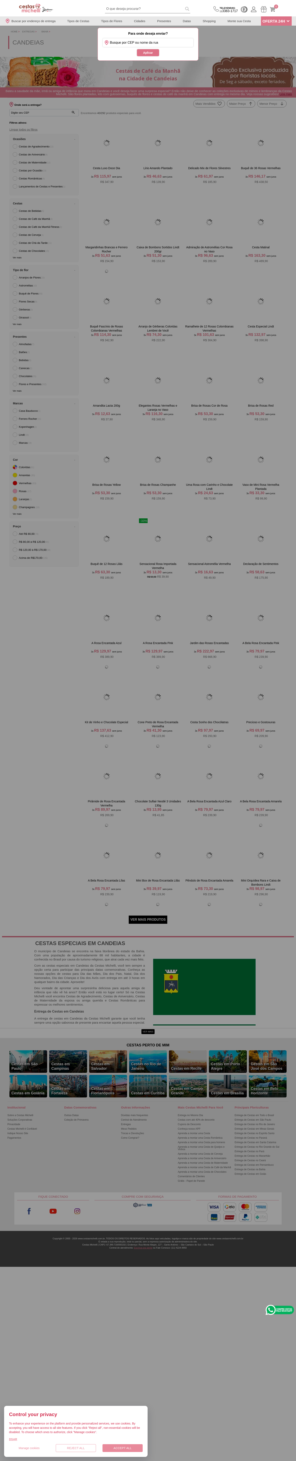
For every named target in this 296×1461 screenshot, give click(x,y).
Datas (187, 21)
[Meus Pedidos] (264, 9)
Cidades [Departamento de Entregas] (139, 21)
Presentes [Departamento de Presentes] (164, 21)
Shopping (209, 21)
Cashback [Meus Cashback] (244, 9)
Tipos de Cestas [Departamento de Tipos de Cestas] (78, 21)
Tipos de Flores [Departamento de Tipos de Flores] (111, 21)
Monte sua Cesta (239, 21)
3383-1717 (229, 10)
